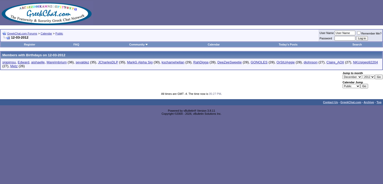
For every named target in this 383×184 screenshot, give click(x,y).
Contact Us (330, 102)
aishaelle (38, 62)
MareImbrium (57, 62)
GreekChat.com (350, 102)
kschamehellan (173, 62)
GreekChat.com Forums (22, 33)
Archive (369, 102)
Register (29, 44)
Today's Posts (288, 44)
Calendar (46, 33)
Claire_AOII (335, 62)
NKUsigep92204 (365, 62)
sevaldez (82, 62)
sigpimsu (9, 62)
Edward (23, 62)
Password (326, 38)
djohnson (310, 62)
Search (357, 44)
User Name (327, 32)
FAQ (76, 44)
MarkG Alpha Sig (140, 62)
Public (59, 33)
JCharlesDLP (108, 62)
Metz (14, 66)
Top (379, 102)
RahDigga (200, 62)
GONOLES (259, 62)
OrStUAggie (286, 62)
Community (138, 44)
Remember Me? (369, 33)
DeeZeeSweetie (229, 62)
